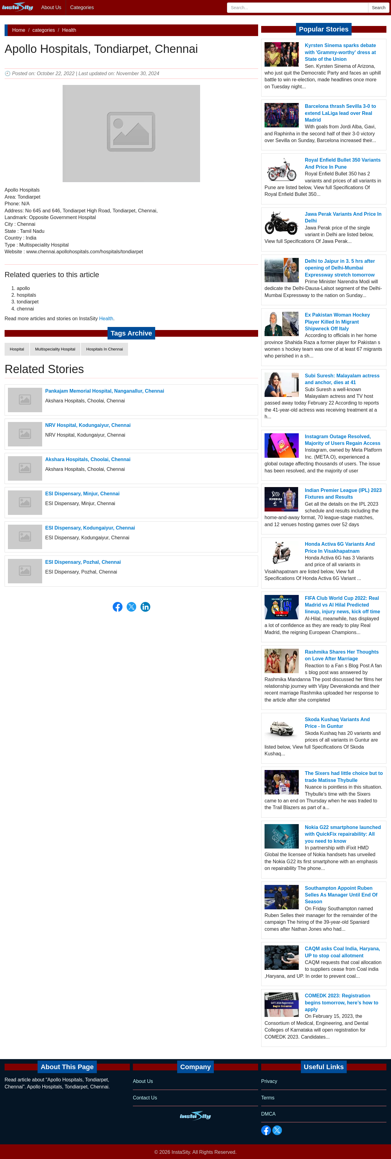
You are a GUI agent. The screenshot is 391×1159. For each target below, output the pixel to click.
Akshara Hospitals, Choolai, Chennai (87, 459)
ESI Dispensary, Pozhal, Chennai (83, 562)
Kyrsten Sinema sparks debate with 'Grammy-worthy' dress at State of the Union (340, 52)
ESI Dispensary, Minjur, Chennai (82, 493)
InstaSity (181, 1152)
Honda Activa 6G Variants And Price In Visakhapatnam (340, 547)
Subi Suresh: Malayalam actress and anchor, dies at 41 (342, 379)
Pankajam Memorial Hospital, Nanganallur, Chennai (104, 391)
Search (379, 7)
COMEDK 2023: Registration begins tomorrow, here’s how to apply (341, 1002)
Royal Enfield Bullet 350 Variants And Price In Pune (343, 163)
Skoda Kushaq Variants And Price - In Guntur (337, 723)
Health (69, 30)
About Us (51, 7)
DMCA (268, 1114)
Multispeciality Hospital (55, 349)
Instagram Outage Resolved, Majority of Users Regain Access (343, 440)
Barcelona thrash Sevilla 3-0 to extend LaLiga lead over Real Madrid (340, 113)
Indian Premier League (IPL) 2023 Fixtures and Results (343, 494)
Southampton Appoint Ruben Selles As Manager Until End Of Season (341, 895)
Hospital (17, 349)
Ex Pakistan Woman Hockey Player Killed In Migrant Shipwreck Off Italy (337, 321)
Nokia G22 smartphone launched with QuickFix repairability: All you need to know (343, 834)
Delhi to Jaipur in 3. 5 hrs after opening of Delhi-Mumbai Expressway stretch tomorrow (340, 268)
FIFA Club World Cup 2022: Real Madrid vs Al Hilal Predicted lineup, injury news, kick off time (342, 605)
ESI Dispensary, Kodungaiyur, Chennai (90, 527)
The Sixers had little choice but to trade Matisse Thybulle (344, 777)
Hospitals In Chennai (104, 349)
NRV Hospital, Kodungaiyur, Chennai (88, 425)
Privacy (269, 1081)
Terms (268, 1097)
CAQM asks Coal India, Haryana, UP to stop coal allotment (342, 952)
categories (43, 30)
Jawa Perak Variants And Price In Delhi (343, 217)
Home (18, 30)
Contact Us (145, 1097)
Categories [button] (82, 7)
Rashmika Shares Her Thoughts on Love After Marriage (342, 655)
